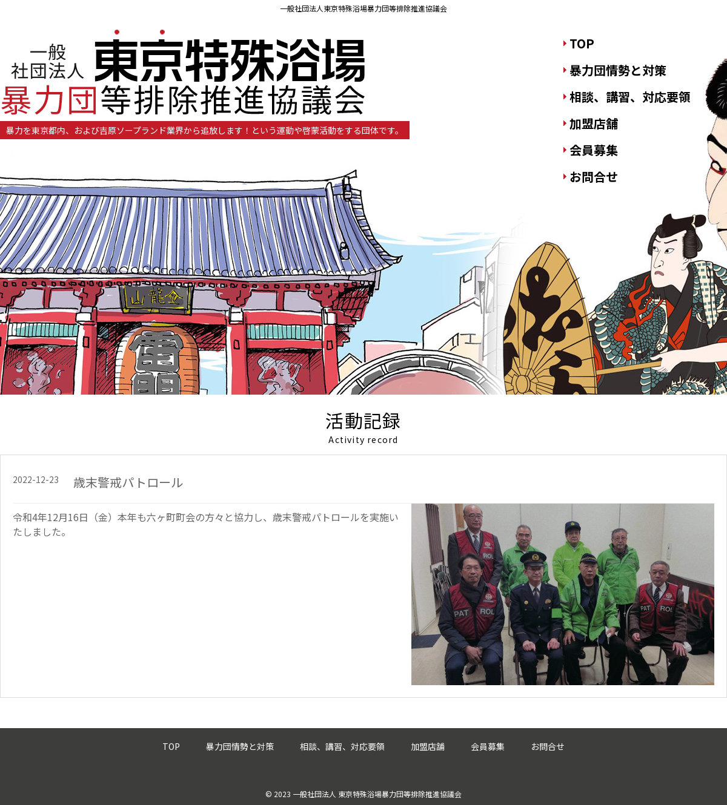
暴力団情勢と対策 (617, 70)
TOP (581, 43)
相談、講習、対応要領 (630, 96)
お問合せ (593, 176)
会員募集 (593, 150)
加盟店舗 (593, 123)
